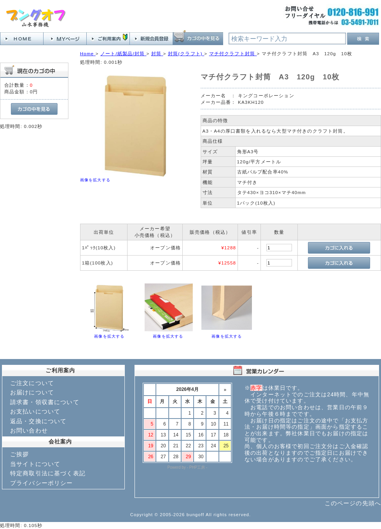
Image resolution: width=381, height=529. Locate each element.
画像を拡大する (95, 180)
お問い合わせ (29, 430)
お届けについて (32, 392)
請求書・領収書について (44, 402)
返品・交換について (38, 421)
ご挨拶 (19, 454)
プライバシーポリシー (41, 483)
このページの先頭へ (353, 503)
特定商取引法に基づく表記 (48, 473)
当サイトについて (35, 464)
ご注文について (32, 383)
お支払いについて (35, 411)
